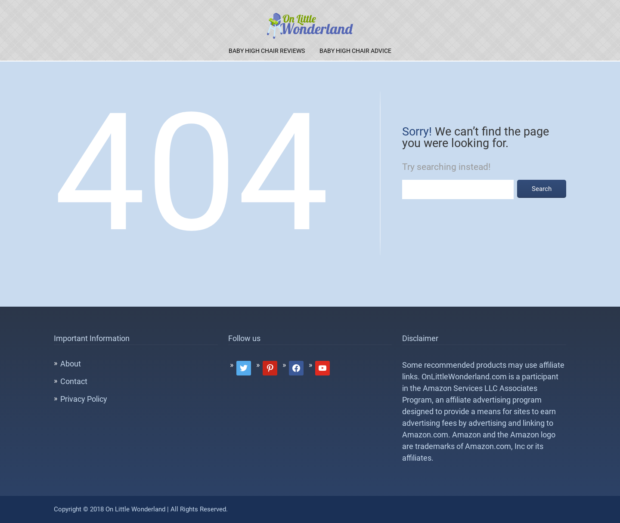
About (70, 363)
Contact (73, 381)
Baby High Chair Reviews (267, 50)
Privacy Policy (83, 398)
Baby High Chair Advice (355, 50)
